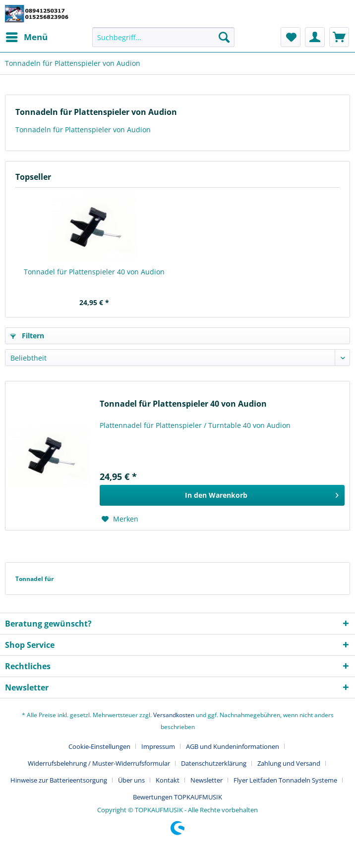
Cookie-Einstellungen (99, 746)
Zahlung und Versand (288, 763)
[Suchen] (224, 37)
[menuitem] (26, 37)
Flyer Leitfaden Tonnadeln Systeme (285, 780)
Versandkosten (173, 715)
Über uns (131, 780)
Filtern (27, 335)
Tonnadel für (34, 579)
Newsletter (206, 780)
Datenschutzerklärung (213, 763)
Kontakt (167, 780)
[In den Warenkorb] (222, 495)
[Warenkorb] (339, 37)
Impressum (158, 746)
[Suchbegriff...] (163, 37)
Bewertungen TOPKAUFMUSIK (177, 796)
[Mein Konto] (315, 37)
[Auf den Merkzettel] (120, 519)
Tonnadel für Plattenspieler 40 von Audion (94, 271)
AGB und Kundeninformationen (232, 746)
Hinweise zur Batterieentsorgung (58, 780)
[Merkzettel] (290, 37)
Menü (27, 36)
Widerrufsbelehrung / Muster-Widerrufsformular (99, 763)
